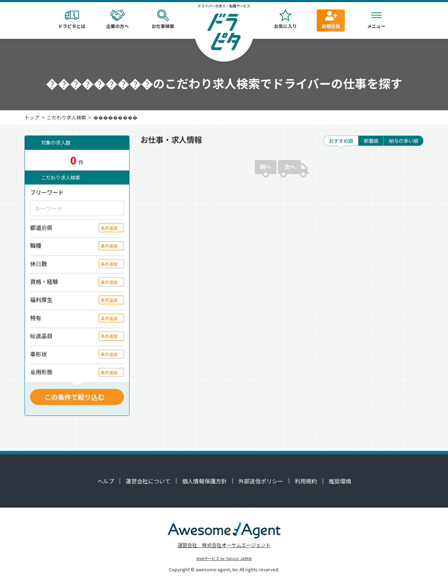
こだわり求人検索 (66, 117)
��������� (115, 117)
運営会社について (148, 481)
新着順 (371, 140)
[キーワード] (77, 208)
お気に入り (285, 19)
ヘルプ (105, 481)
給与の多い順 (403, 140)
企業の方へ (117, 19)
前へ (265, 166)
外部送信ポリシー (260, 481)
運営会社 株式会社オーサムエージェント (224, 545)
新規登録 (331, 19)
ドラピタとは (72, 19)
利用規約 (306, 481)
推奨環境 (340, 481)
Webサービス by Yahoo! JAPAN (224, 558)
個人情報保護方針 (204, 481)
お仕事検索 (163, 19)
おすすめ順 (341, 140)
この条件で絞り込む (74, 397)
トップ (31, 117)
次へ (289, 166)
